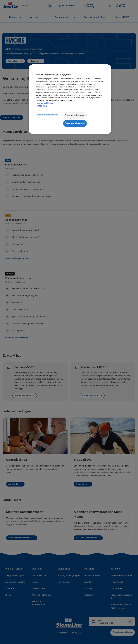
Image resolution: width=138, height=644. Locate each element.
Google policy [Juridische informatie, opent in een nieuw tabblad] (42, 106)
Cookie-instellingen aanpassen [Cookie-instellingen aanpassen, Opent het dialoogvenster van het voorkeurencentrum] (47, 115)
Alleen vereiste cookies (75, 115)
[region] (70, 99)
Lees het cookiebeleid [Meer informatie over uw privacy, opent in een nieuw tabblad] (45, 103)
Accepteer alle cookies (75, 123)
